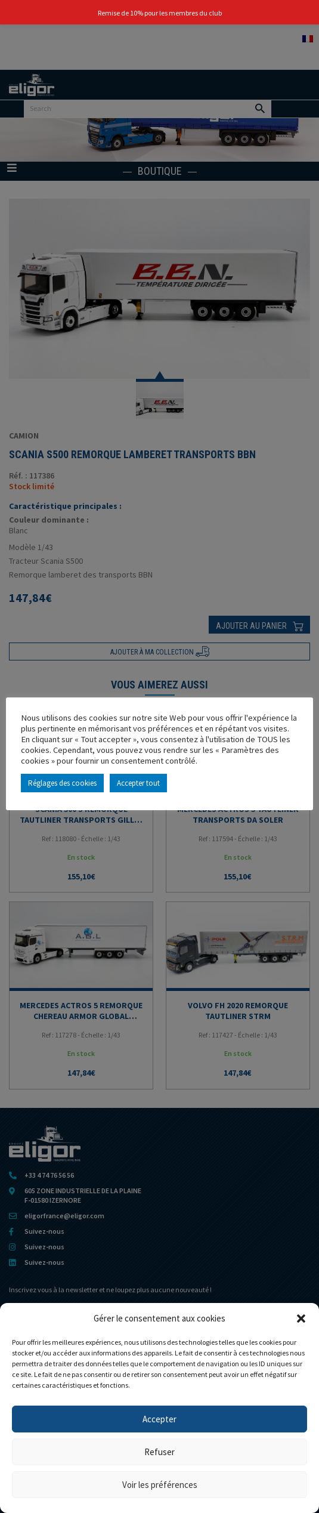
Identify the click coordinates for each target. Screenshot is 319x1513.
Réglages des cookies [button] (62, 783)
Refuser (159, 1452)
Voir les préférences (159, 1484)
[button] (301, 1318)
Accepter (159, 1419)
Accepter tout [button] (138, 783)
